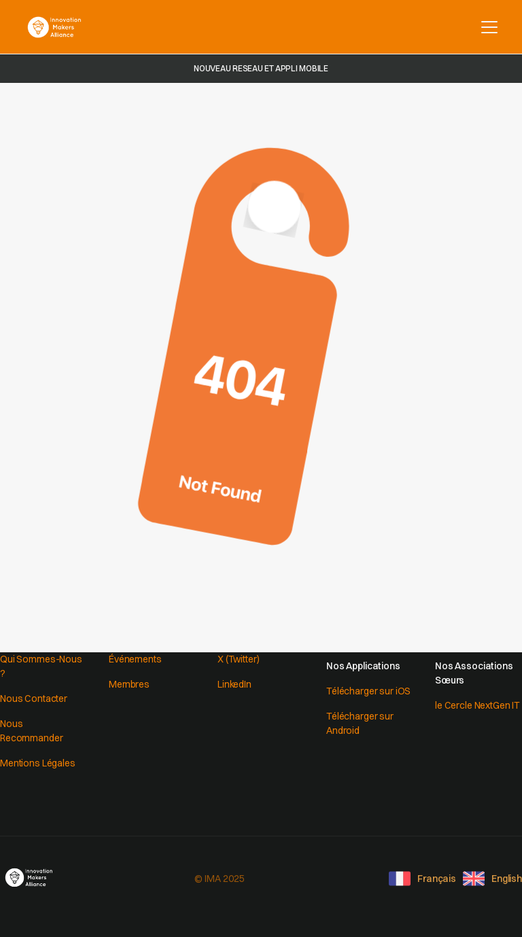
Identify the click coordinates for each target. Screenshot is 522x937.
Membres (129, 684)
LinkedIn (234, 684)
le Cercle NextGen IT (477, 705)
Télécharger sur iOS (368, 691)
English (506, 878)
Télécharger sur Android (360, 723)
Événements (135, 659)
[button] (486, 27)
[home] (54, 27)
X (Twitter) (238, 659)
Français (436, 878)
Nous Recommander (31, 731)
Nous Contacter (33, 698)
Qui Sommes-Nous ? (41, 666)
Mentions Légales (37, 763)
